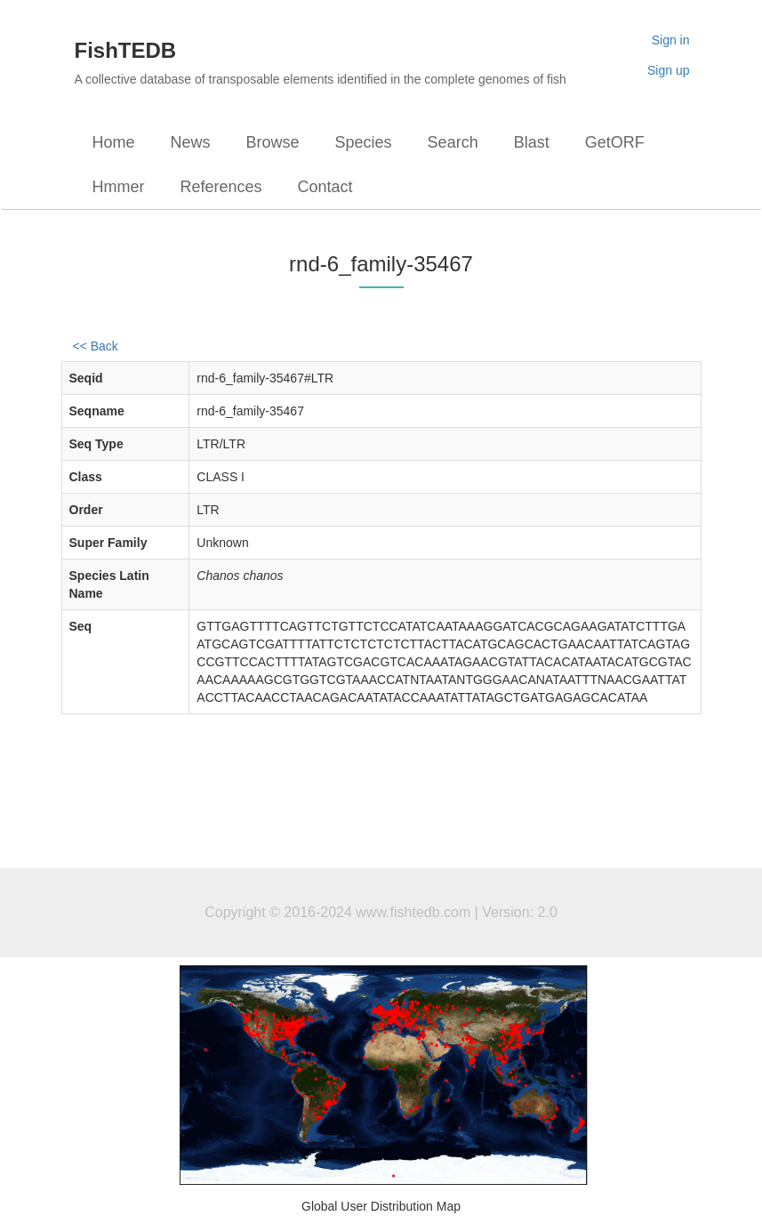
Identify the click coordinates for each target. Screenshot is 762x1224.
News (191, 142)
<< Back (95, 346)
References (221, 187)
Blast (531, 142)
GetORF (615, 142)
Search (453, 142)
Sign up (668, 70)
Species (363, 142)
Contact (325, 187)
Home (113, 142)
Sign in (671, 40)
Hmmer (118, 187)
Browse (273, 142)
